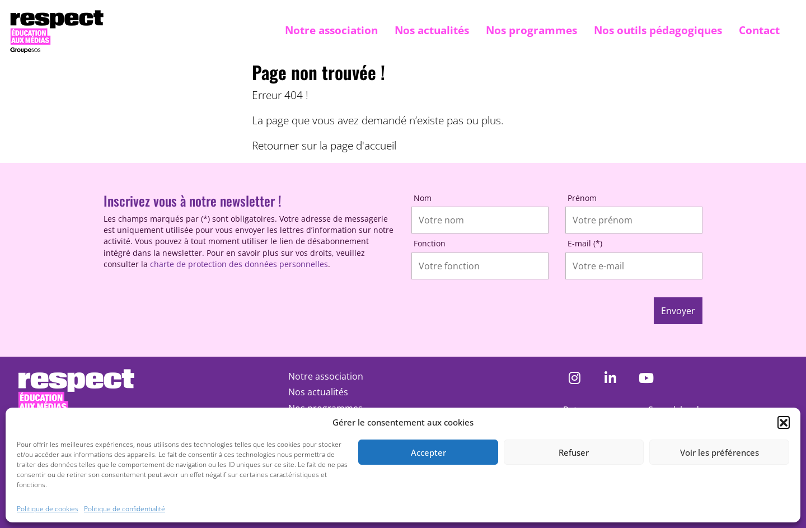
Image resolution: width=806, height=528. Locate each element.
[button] (783, 422)
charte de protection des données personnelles (239, 264)
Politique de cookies (47, 508)
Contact (759, 30)
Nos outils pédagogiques (658, 30)
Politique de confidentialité (124, 508)
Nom (423, 198)
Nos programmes (531, 30)
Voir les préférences (719, 452)
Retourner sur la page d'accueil (324, 145)
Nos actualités (432, 30)
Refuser (574, 452)
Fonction (430, 243)
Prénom (582, 198)
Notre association (331, 30)
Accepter (428, 452)
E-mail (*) (585, 243)
